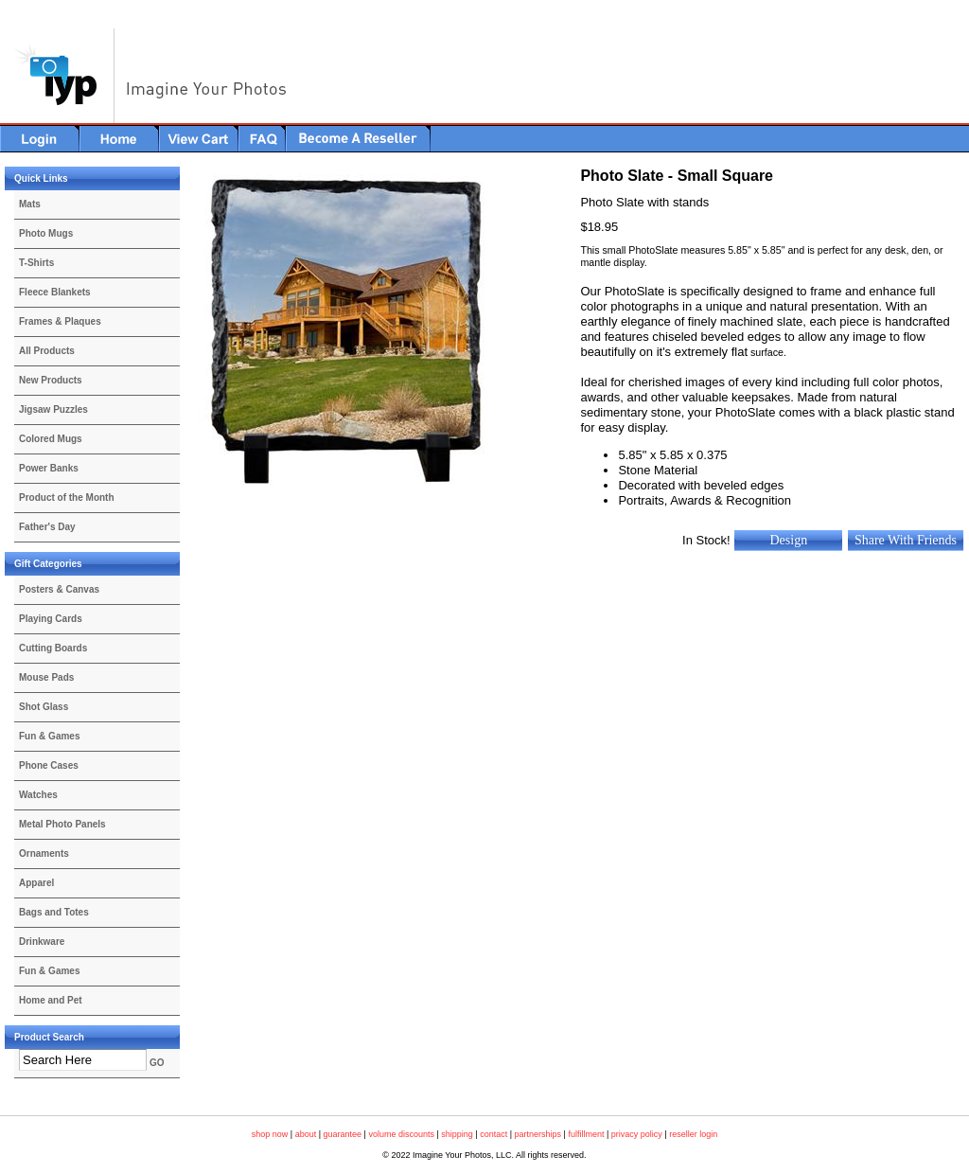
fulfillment (586, 1134)
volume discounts (401, 1134)
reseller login (693, 1134)
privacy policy (636, 1134)
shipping (457, 1134)
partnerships (538, 1134)
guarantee (343, 1134)
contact (493, 1134)
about (306, 1134)
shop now (270, 1134)
